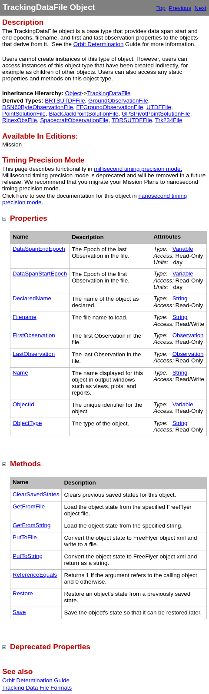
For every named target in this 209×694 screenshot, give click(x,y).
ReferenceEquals (35, 574)
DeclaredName (32, 298)
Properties (28, 218)
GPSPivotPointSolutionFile (156, 113)
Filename (24, 317)
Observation (188, 335)
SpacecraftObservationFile (74, 120)
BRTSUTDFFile (65, 100)
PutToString (28, 556)
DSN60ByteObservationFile (37, 107)
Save (19, 612)
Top (161, 8)
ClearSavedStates (36, 494)
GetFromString (31, 525)
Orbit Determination (98, 44)
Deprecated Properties (50, 646)
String (180, 298)
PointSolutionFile (24, 113)
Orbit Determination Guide (36, 680)
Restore (23, 593)
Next (200, 8)
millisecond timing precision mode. (138, 169)
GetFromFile (29, 506)
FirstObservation (34, 335)
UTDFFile (158, 107)
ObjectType (27, 423)
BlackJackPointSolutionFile (83, 113)
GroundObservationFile (118, 100)
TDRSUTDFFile (132, 120)
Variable (183, 249)
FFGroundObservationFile (109, 107)
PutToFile (25, 537)
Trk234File (168, 120)
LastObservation (34, 354)
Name (20, 372)
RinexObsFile (19, 120)
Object (73, 93)
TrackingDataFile (108, 93)
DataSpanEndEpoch (39, 249)
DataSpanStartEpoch (40, 273)
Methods (25, 463)
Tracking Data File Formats (37, 687)
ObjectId (23, 404)
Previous (180, 8)
